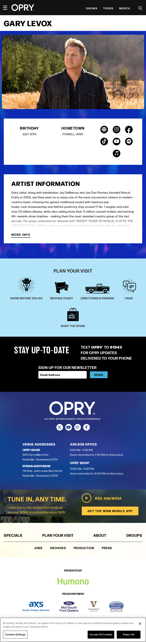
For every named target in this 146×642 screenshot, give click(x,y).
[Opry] (22, 7)
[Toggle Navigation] (7, 7)
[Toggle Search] (140, 8)
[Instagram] (77, 427)
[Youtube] (68, 427)
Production (84, 548)
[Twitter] (59, 427)
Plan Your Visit (58, 535)
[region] (73, 630)
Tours (108, 8)
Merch (124, 8)
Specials (13, 535)
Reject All (128, 634)
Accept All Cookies (101, 634)
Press (107, 548)
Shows (92, 8)
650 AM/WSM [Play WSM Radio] (101, 498)
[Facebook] (86, 427)
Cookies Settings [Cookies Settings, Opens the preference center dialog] (15, 634)
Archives (58, 548)
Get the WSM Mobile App (109, 511)
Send (98, 374)
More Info (20, 235)
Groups (134, 535)
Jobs (38, 548)
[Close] (140, 623)
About (99, 535)
